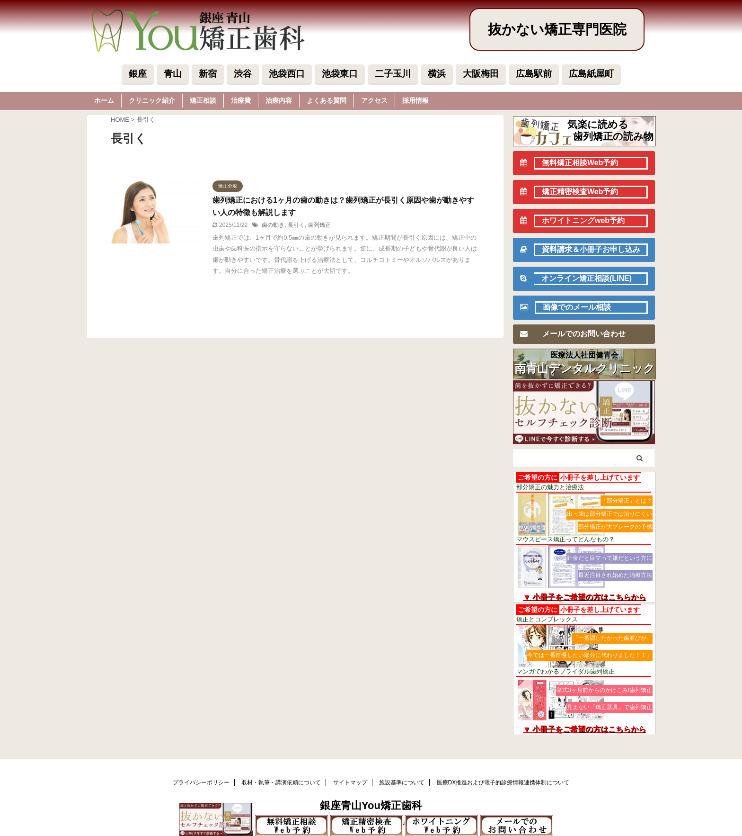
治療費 (241, 100)
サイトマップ (350, 782)
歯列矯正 (319, 225)
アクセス (374, 100)
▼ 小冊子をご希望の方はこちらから (584, 597)
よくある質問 (326, 100)
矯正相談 (203, 100)
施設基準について (401, 782)
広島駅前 (534, 74)
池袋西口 (287, 74)
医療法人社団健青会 (584, 355)
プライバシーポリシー (201, 782)
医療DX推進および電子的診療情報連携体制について (503, 782)
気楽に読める (597, 124)
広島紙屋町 (591, 74)
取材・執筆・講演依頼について (281, 782)
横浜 (437, 74)
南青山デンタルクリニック (584, 368)
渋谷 (243, 74)
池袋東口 (340, 74)
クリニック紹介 (152, 100)
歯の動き (273, 225)
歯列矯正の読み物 (613, 136)
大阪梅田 (481, 74)
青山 (173, 74)
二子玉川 (393, 74)
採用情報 (415, 100)
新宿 (208, 74)
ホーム (104, 100)
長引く (296, 225)
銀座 (138, 74)
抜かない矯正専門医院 (557, 29)
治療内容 (278, 100)
